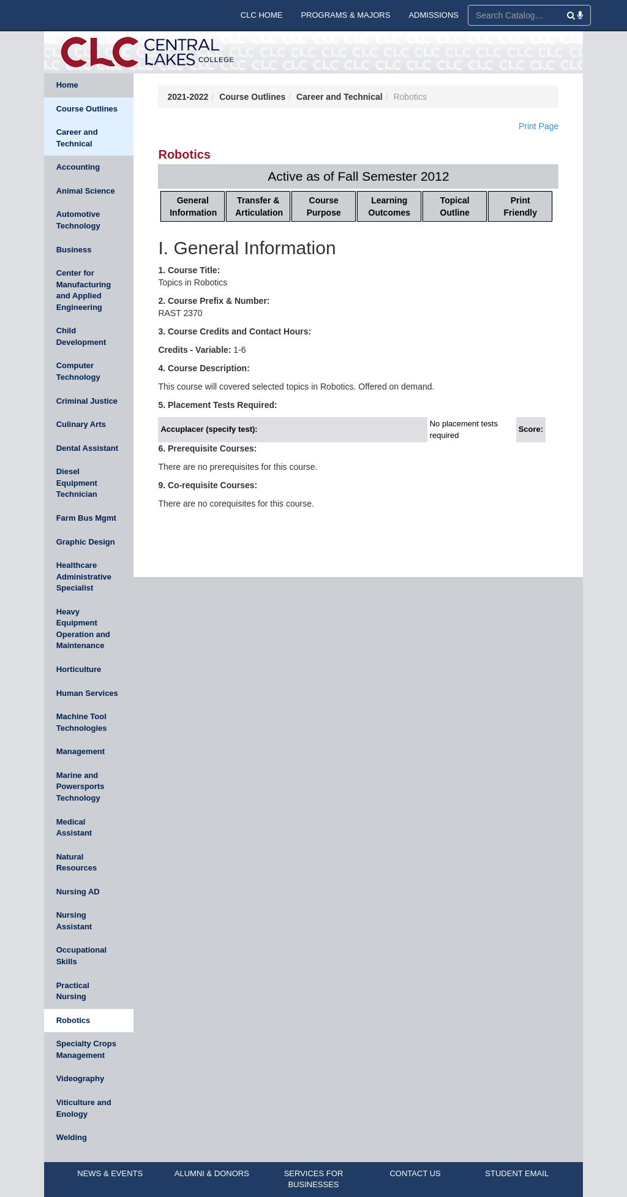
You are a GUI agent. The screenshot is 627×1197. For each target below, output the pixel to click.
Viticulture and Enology (83, 1108)
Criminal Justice (87, 401)
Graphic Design (85, 541)
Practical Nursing (72, 991)
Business (74, 249)
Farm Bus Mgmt (86, 518)
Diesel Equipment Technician (76, 483)
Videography (80, 1078)
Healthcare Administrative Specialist (83, 576)
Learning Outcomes (389, 206)
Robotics (73, 1020)
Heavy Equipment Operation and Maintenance (83, 629)
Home (67, 84)
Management (80, 751)
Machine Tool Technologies (81, 722)
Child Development (81, 336)
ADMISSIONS (433, 15)
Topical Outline (455, 206)
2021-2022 (187, 97)
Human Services (87, 693)
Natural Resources (76, 862)
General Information (193, 206)
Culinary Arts (81, 424)
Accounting (78, 167)
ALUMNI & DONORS (212, 1173)
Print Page (538, 126)
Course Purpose (324, 206)
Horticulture (79, 669)
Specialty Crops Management (86, 1049)
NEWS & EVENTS (110, 1173)
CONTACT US (414, 1173)
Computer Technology (78, 371)
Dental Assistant (87, 448)
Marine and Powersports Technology (80, 786)
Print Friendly (520, 206)
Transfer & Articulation (259, 206)
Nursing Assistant (74, 920)
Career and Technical (77, 137)
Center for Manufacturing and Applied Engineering (83, 290)
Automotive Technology (78, 220)
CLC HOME (262, 15)
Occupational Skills (81, 955)
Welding (71, 1137)
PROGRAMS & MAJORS (345, 15)
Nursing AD (78, 891)
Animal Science (85, 190)
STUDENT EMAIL (517, 1173)
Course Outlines (87, 108)
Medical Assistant (74, 827)
